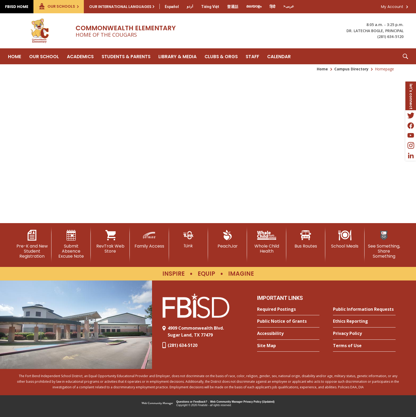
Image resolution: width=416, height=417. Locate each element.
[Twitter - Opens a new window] (410, 115)
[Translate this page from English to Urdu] (190, 6)
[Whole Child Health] (266, 242)
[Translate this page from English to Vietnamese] (210, 6)
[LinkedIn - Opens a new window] (410, 155)
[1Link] (188, 239)
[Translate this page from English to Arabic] (289, 6)
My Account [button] (392, 6)
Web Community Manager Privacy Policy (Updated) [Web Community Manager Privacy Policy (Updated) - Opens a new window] (242, 401)
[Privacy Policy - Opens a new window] (364, 333)
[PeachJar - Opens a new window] (227, 239)
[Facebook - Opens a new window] (410, 125)
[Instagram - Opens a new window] (410, 145)
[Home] (14, 56)
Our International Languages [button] (120, 6)
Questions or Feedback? (191, 401)
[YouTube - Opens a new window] (410, 135)
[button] (405, 56)
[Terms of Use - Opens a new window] (364, 346)
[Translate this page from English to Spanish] (171, 6)
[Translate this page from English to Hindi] (272, 6)
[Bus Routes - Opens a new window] (306, 239)
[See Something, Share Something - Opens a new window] (384, 244)
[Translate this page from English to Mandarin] (232, 6)
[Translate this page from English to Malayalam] (254, 6)
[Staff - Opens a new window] (252, 56)
